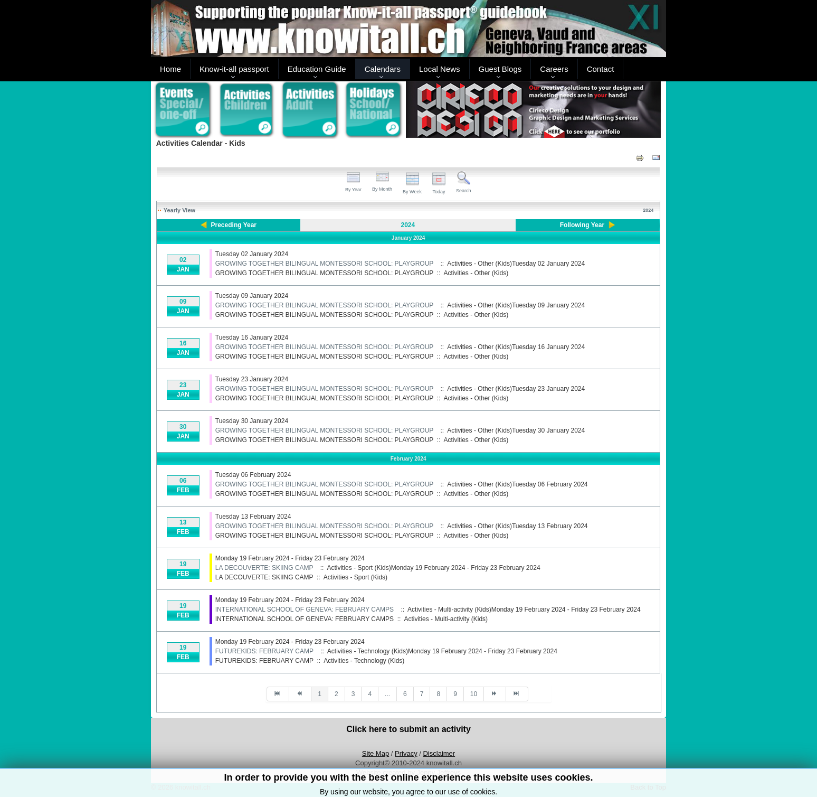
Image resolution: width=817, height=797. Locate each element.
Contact (600, 68)
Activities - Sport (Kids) (355, 577)
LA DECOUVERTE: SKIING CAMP (264, 567)
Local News (439, 68)
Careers (554, 68)
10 (473, 694)
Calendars (383, 68)
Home (170, 68)
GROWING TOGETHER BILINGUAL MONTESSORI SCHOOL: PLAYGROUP (324, 263)
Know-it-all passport (234, 68)
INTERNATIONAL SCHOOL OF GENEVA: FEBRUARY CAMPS (304, 609)
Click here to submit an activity (408, 729)
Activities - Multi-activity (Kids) (446, 619)
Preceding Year (234, 225)
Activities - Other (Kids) (476, 273)
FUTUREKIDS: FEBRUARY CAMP (264, 651)
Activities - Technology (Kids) (364, 660)
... (387, 694)
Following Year (582, 225)
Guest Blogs (500, 68)
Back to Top (648, 787)
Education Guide (317, 68)
